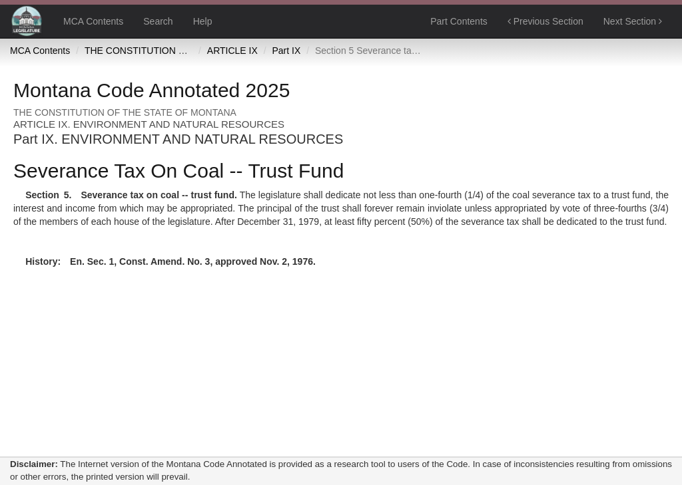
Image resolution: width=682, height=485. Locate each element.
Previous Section (545, 21)
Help (202, 21)
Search (157, 21)
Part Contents (459, 21)
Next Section (632, 21)
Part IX (286, 50)
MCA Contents (93, 21)
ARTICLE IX (232, 50)
